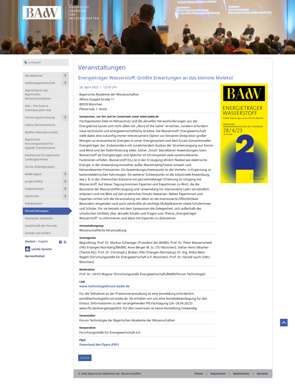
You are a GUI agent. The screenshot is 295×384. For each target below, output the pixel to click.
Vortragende (87, 238)
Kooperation (87, 327)
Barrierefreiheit (35, 256)
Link (82, 281)
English (43, 241)
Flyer (82, 340)
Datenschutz (241, 373)
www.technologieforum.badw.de (104, 286)
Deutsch (30, 241)
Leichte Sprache (41, 249)
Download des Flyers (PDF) (99, 344)
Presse (198, 373)
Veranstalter (87, 315)
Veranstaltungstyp (91, 225)
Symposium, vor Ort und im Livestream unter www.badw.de (119, 116)
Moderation (87, 269)
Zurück (84, 358)
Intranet (262, 373)
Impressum (218, 373)
